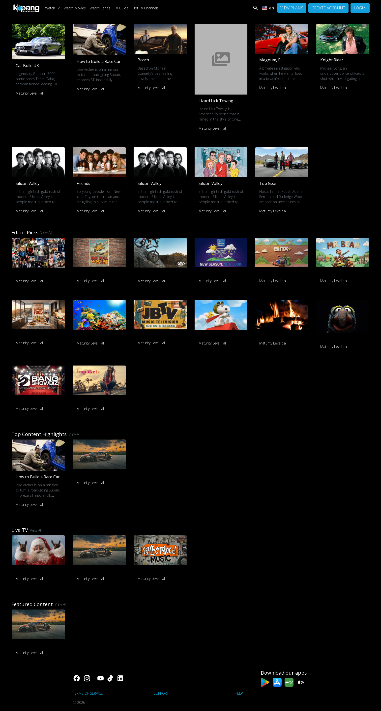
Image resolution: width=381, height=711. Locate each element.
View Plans (291, 8)
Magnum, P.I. (271, 60)
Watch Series (100, 8)
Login (360, 8)
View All (46, 232)
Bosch (143, 60)
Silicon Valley (27, 183)
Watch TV (52, 8)
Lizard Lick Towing (216, 100)
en (268, 8)
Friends (83, 183)
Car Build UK (27, 65)
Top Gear (268, 183)
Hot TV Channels (145, 8)
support (161, 693)
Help (239, 693)
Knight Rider (331, 60)
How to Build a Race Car (99, 61)
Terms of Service (88, 693)
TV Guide (121, 8)
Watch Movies (75, 8)
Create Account (328, 8)
